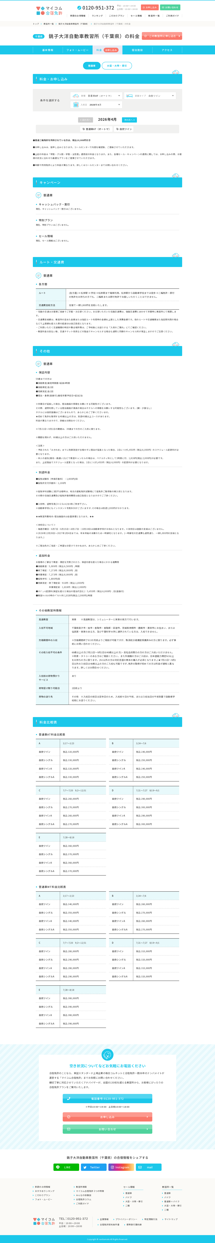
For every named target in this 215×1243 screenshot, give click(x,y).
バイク (128, 1197)
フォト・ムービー (77, 50)
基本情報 (47, 50)
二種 (127, 1205)
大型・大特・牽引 (134, 1201)
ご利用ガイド (172, 15)
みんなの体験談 (83, 1195)
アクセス (167, 50)
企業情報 (104, 1219)
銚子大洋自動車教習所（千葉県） (74, 23)
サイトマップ (171, 1219)
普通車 (92, 65)
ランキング (97, 15)
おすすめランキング (44, 1190)
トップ (36, 23)
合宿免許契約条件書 (109, 1224)
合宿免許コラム (83, 1199)
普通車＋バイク (171, 1201)
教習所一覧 (49, 23)
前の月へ (86, 119)
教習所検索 (81, 1186)
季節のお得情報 (78, 15)
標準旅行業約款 (134, 1224)
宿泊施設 (137, 50)
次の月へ (128, 119)
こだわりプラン (116, 15)
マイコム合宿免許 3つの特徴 (90, 1190)
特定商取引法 (151, 1219)
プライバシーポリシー (126, 1219)
